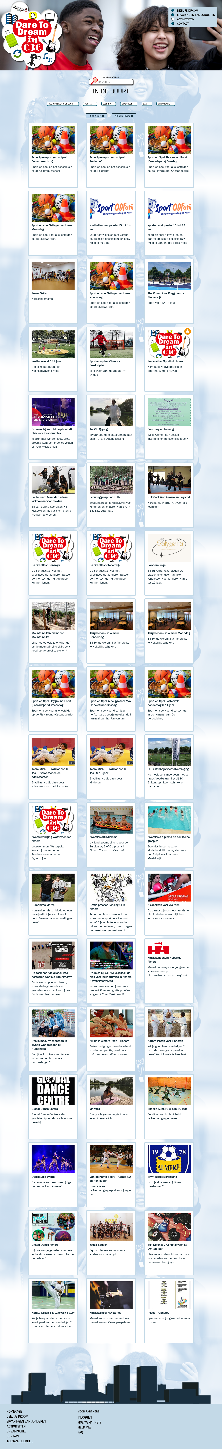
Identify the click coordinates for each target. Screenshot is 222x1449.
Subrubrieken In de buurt (61, 104)
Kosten (88, 104)
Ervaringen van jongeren (196, 15)
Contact (183, 23)
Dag (145, 104)
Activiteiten (185, 19)
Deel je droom (187, 10)
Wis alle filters (124, 115)
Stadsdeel (127, 104)
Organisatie (164, 104)
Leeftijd (107, 104)
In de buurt (96, 115)
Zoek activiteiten (111, 77)
